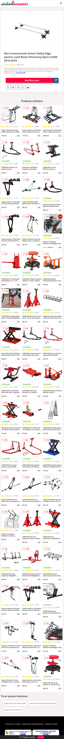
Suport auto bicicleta (12, 710)
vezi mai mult (21, 73)
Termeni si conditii (13, 724)
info (18, 135)
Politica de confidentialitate (33, 724)
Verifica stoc (41, 80)
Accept (40, 737)
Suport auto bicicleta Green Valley (42, 703)
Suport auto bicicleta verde (15, 703)
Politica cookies (51, 724)
